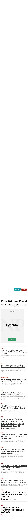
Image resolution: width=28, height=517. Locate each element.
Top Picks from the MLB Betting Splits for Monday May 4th (14, 494)
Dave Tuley (5, 515)
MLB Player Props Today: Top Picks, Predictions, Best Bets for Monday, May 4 (13, 451)
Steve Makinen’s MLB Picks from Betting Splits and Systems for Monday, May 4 (14, 436)
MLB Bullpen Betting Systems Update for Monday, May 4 (12, 393)
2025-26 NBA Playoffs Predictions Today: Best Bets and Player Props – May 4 (14, 467)
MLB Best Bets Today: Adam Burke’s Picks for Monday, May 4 (14, 481)
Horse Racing (4, 377)
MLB (2, 390)
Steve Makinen (6, 428)
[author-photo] (2, 411)
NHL (2, 403)
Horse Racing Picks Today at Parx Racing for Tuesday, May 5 (14, 380)
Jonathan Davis (6, 411)
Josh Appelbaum (6, 499)
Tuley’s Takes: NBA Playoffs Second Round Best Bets (12, 510)
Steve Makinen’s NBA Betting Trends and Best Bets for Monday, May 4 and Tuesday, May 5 (13, 422)
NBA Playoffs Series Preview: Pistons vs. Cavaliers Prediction (13, 366)
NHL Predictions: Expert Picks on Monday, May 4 (13, 407)
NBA (2, 363)
